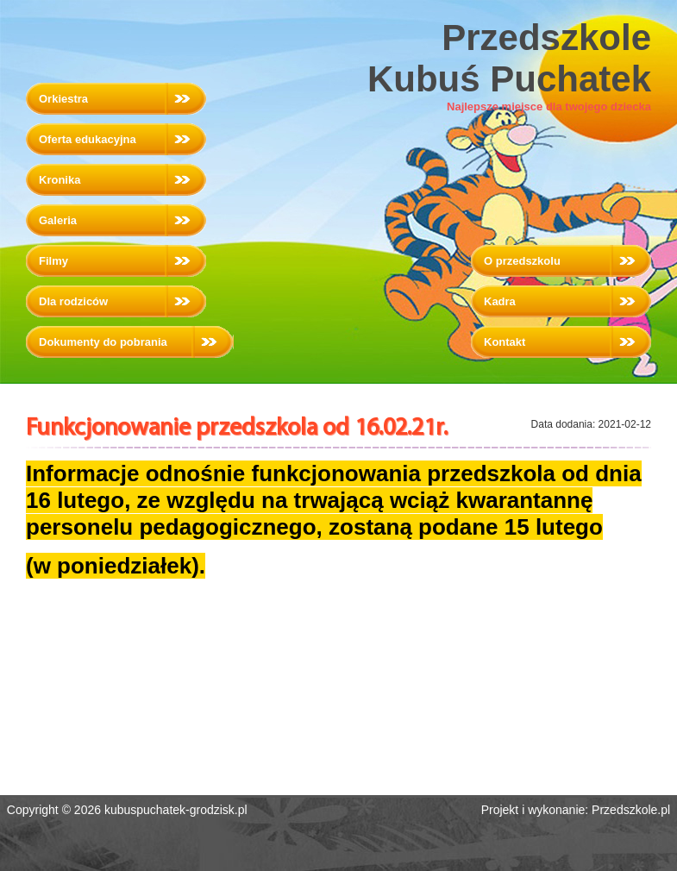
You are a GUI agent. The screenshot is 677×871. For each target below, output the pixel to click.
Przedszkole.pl (631, 810)
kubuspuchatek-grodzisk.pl (176, 810)
